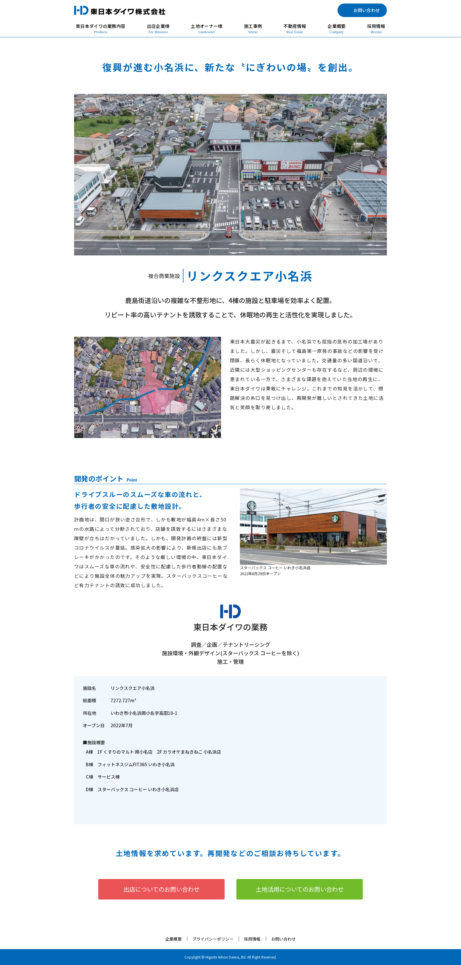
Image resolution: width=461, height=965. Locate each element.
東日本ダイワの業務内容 (100, 29)
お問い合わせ (283, 939)
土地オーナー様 (206, 29)
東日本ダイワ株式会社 (119, 10)
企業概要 (336, 29)
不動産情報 (294, 29)
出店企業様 (158, 29)
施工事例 (253, 29)
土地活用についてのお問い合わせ (300, 889)
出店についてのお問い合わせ (161, 889)
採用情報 (376, 29)
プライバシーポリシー (212, 939)
